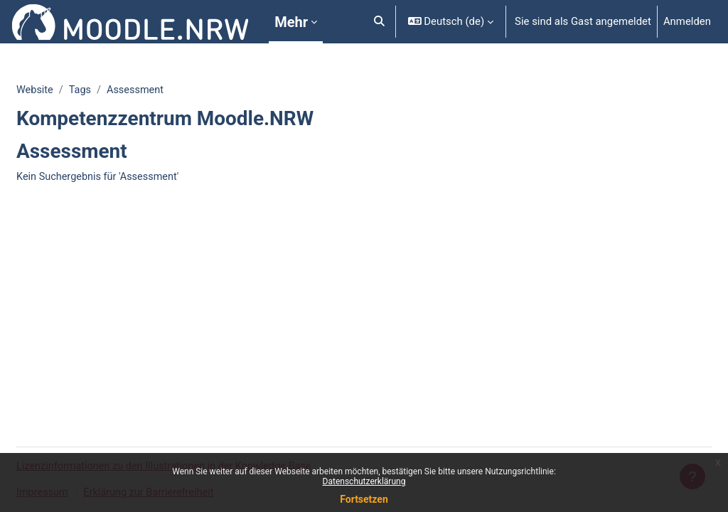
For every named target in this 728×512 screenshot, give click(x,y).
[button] (379, 21)
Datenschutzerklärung (364, 481)
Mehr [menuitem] (291, 22)
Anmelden (687, 21)
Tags (116, 90)
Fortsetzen (364, 499)
